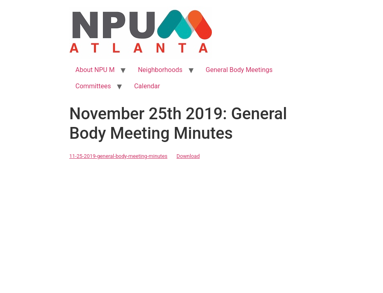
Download (188, 156)
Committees (93, 86)
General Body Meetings (239, 70)
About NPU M (94, 70)
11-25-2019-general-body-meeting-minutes (118, 156)
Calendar (147, 86)
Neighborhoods (160, 70)
